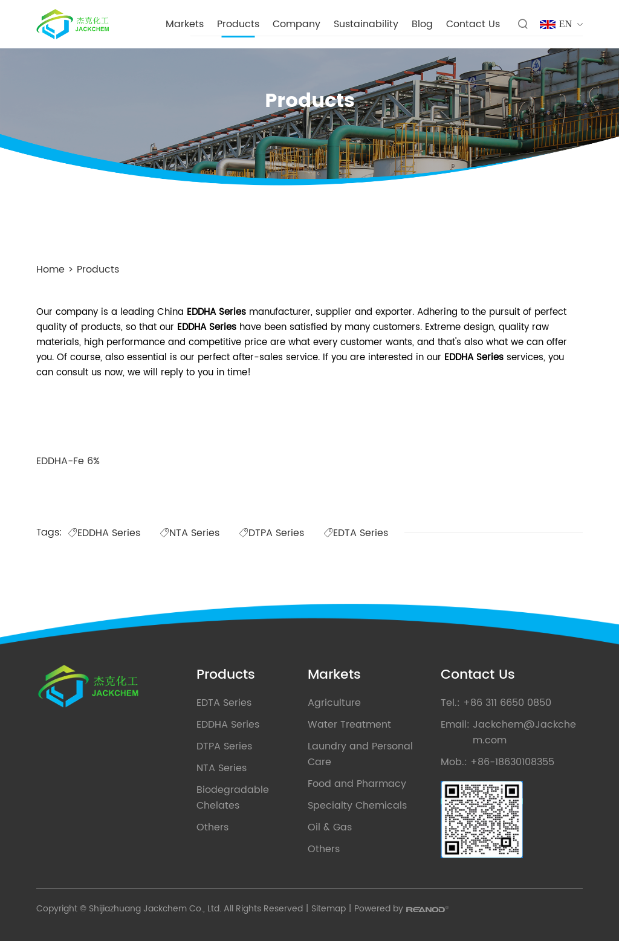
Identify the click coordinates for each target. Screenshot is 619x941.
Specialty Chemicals (357, 805)
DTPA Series (271, 533)
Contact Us (473, 24)
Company (296, 24)
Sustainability (366, 24)
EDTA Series (355, 533)
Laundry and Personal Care (360, 754)
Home (50, 269)
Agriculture (334, 703)
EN (565, 24)
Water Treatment (349, 724)
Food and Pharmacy (357, 784)
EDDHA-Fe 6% (68, 461)
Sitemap (328, 909)
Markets (185, 24)
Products (238, 24)
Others (212, 827)
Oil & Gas (330, 827)
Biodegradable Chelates (232, 797)
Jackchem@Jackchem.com (524, 732)
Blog (422, 24)
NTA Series (189, 533)
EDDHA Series (104, 533)
